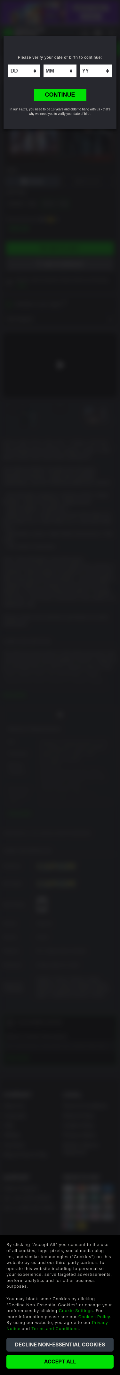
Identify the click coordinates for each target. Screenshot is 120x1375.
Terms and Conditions (55, 1328)
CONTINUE (60, 94)
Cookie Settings (76, 1310)
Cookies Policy (94, 1316)
